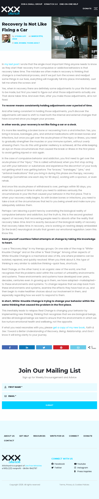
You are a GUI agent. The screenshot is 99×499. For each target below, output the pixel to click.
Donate (87, 8)
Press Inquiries (83, 471)
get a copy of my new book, (69, 327)
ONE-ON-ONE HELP (68, 4)
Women (22, 43)
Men (16, 43)
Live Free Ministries (33, 465)
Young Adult (33, 43)
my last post (12, 64)
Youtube (80, 464)
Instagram (81, 468)
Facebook (58, 464)
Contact (9, 440)
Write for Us (57, 436)
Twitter (56, 468)
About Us (9, 436)
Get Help (24, 436)
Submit (49, 405)
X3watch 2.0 (51, 4)
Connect (74, 436)
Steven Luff (20, 36)
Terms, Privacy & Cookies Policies (74, 484)
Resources (39, 436)
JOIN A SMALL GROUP (31, 4)
